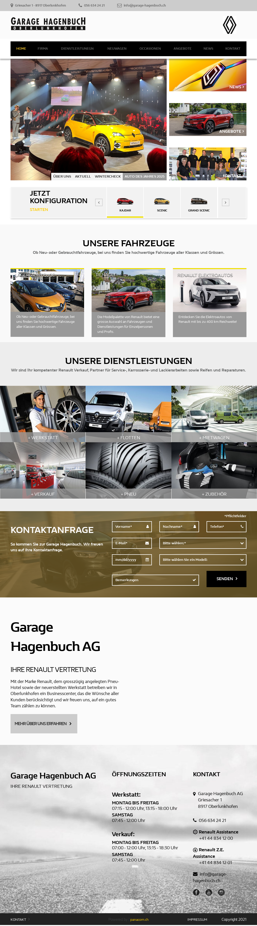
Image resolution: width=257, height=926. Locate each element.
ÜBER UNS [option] (62, 176)
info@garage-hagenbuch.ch (210, 878)
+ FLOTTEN (128, 437)
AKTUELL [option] (83, 176)
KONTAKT (20, 920)
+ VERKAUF (43, 494)
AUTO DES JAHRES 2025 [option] (145, 176)
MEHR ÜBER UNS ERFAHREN (45, 723)
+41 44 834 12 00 (216, 839)
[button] (99, 202)
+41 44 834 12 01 (215, 864)
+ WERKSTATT (43, 437)
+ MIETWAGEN (214, 437)
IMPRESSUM (197, 921)
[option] (89, 119)
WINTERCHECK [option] (108, 176)
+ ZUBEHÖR (214, 494)
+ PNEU (128, 494)
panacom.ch (139, 921)
